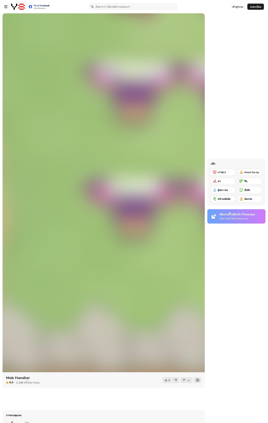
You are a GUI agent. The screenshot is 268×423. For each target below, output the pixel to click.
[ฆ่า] (223, 181)
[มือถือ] (249, 190)
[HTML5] (223, 172)
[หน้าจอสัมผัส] (223, 199)
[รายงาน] (186, 380)
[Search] (92, 6)
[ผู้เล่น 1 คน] (223, 190)
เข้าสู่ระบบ (237, 6)
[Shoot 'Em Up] (249, 172)
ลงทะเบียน (255, 6)
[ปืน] (249, 181)
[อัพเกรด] (249, 199)
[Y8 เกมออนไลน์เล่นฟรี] (18, 7)
